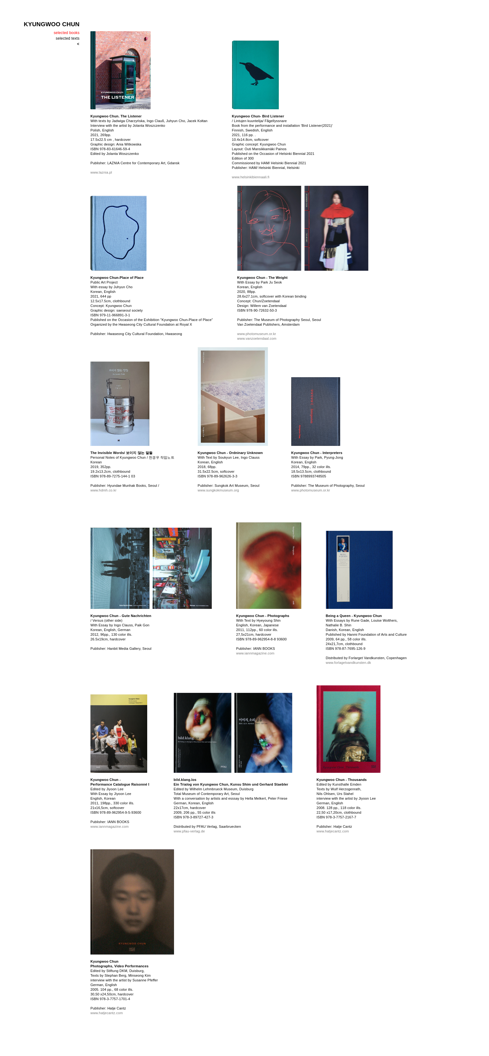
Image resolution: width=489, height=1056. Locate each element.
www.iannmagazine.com (255, 653)
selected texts (68, 39)
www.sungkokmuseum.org (218, 490)
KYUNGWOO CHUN (52, 24)
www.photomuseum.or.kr (256, 334)
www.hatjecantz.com (333, 831)
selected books (67, 33)
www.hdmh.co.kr (103, 490)
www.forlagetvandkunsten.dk (348, 662)
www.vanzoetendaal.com (257, 338)
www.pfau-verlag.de (189, 831)
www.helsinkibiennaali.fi (250, 177)
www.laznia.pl (101, 172)
